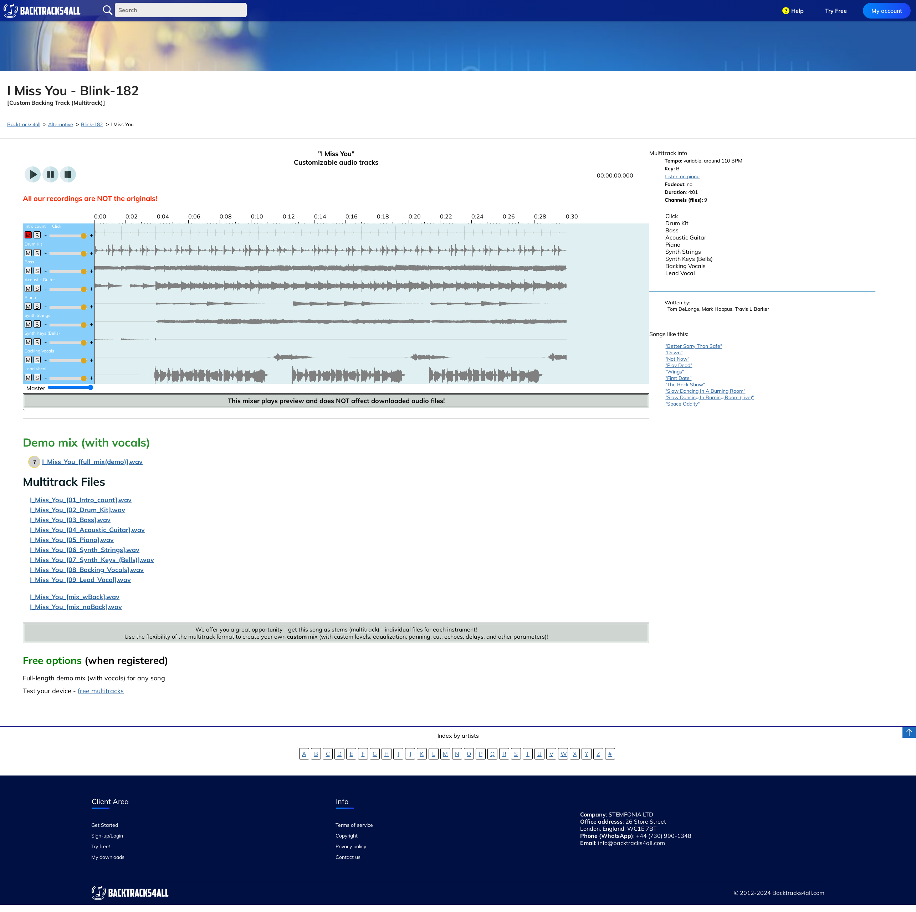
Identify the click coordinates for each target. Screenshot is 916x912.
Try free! (100, 846)
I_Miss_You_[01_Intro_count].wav (81, 500)
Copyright (347, 836)
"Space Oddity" (682, 404)
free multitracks (101, 691)
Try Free (836, 10)
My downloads (107, 857)
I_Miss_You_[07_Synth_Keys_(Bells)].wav (92, 560)
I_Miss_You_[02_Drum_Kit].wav (77, 510)
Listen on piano (682, 176)
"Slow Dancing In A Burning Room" (705, 391)
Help (797, 10)
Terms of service (354, 825)
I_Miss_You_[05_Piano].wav (72, 540)
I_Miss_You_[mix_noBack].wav (76, 607)
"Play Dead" (678, 365)
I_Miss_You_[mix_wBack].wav (74, 597)
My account (886, 10)
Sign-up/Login (107, 836)
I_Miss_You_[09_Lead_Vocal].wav (80, 580)
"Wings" (674, 372)
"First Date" (678, 378)
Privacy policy (351, 846)
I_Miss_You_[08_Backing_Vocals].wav (87, 570)
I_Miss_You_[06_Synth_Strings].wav (84, 550)
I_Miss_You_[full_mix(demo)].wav (92, 462)
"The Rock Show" (685, 384)
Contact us (348, 857)
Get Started (104, 825)
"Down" (673, 352)
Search (107, 10)
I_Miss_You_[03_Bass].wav (70, 520)
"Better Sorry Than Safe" (693, 346)
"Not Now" (677, 359)
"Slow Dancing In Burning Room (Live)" (709, 397)
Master (35, 388)
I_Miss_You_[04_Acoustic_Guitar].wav (87, 530)
